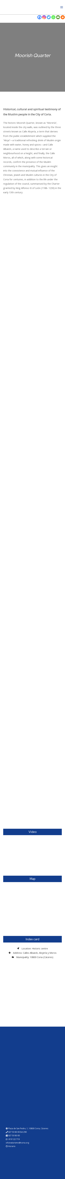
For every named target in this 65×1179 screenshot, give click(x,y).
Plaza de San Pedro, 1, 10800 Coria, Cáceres (27, 1128)
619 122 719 (13, 1139)
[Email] (58, 17)
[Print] (63, 17)
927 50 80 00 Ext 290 (16, 1132)
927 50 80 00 (13, 1135)
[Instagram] (44, 17)
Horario (10, 1146)
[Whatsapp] (53, 17)
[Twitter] (49, 17)
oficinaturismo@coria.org (17, 1142)
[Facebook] (39, 17)
